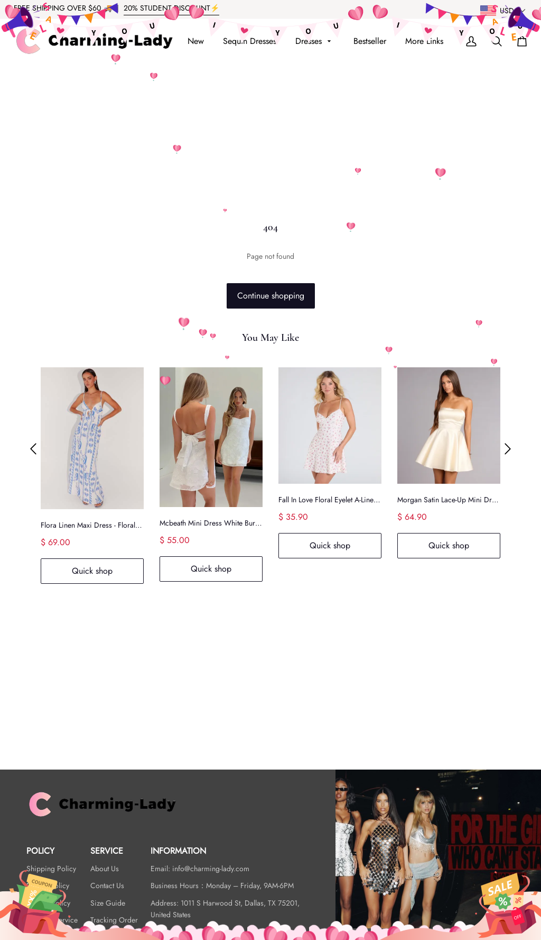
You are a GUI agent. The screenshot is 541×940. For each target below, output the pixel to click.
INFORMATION (178, 851)
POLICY (40, 851)
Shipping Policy (51, 868)
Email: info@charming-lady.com (200, 868)
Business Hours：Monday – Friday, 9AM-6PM (222, 885)
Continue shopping (270, 296)
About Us (104, 868)
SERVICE (106, 851)
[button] (33, 449)
